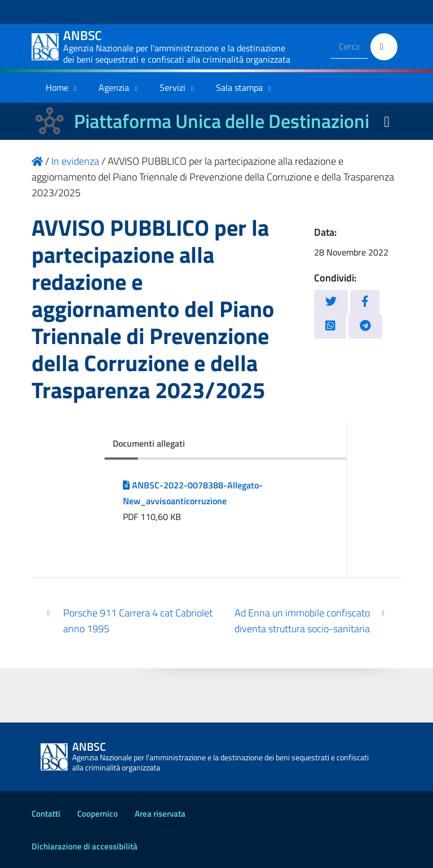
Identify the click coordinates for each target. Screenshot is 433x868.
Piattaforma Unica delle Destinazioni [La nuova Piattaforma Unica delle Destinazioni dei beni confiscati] (221, 121)
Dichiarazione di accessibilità (85, 846)
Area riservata (160, 813)
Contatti (46, 813)
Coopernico (97, 813)
